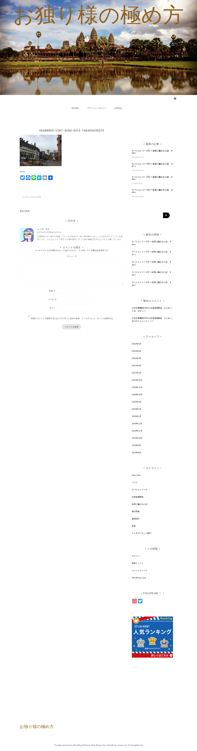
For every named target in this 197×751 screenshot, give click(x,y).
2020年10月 (137, 394)
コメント (71, 256)
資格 (134, 526)
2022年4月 (136, 351)
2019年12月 (137, 423)
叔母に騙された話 (139, 504)
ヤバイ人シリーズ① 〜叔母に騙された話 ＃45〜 (152, 191)
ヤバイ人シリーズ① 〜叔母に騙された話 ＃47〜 (152, 165)
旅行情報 (136, 511)
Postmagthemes (135, 745)
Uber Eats (136, 475)
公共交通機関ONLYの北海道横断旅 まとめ (151, 308)
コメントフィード (139, 570)
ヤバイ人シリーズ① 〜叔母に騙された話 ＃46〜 (152, 178)
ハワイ (135, 482)
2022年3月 (136, 358)
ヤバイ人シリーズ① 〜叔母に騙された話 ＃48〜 (152, 152)
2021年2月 (136, 373)
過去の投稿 (24, 211)
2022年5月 (136, 344)
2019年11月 (137, 431)
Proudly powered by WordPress (69, 745)
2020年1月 (136, 416)
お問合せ (118, 108)
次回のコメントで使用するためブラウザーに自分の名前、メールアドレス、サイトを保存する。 (73, 318)
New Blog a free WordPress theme (107, 745)
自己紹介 (75, 108)
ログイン (136, 556)
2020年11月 (137, 387)
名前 (52, 291)
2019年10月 (137, 438)
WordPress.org (139, 578)
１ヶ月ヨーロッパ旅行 (141, 533)
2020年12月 (137, 380)
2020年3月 (136, 402)
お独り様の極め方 (98, 14)
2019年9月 (136, 445)
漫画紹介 (136, 519)
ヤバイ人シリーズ (139, 490)
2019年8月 (136, 452)
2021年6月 (136, 365)
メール (52, 299)
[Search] (152, 215)
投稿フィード (137, 563)
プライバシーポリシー (97, 108)
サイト (52, 308)
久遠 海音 (44, 229)
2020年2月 (136, 409)
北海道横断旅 (137, 497)
